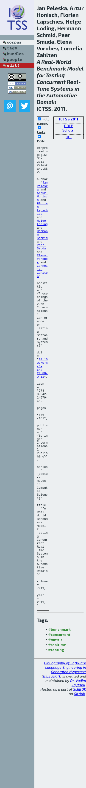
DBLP (68, 125)
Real (47, 61)
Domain (46, 101)
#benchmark (59, 721)
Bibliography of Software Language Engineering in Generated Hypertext (65, 759)
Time (43, 88)
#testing (56, 742)
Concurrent (51, 81)
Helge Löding (42, 238)
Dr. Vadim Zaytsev (78, 774)
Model (75, 68)
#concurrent (59, 726)
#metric (55, 732)
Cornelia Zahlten (42, 296)
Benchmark (51, 68)
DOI (69, 137)
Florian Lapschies (42, 221)
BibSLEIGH (51, 768)
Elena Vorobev (42, 281)
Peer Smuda (41, 267)
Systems (62, 88)
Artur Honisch (42, 206)
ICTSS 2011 (68, 119)
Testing (55, 75)
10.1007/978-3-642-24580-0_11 (42, 412)
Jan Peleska (43, 194)
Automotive (61, 95)
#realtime (57, 737)
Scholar (68, 130)
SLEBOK (79, 781)
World (63, 61)
